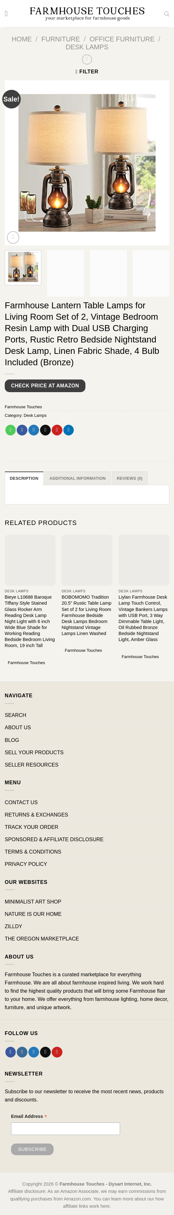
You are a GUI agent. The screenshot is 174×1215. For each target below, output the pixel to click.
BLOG (12, 740)
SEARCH (15, 715)
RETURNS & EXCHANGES (36, 814)
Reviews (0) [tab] (131, 478)
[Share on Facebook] (22, 430)
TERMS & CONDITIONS (33, 851)
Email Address (29, 1117)
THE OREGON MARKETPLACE (42, 938)
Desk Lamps (87, 47)
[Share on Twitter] (33, 430)
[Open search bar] (166, 13)
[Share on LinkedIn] (68, 430)
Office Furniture (122, 39)
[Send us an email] (45, 1052)
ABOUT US (18, 728)
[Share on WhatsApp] (10, 430)
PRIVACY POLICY (26, 864)
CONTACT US (21, 802)
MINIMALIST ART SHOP (33, 901)
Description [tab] (24, 478)
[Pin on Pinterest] (57, 430)
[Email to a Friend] (45, 430)
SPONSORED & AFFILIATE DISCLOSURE (54, 839)
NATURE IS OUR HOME (33, 914)
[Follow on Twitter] (33, 1052)
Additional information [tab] (78, 478)
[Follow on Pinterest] (57, 1052)
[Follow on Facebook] (10, 1052)
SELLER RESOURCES (31, 765)
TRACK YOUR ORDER (31, 827)
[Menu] (9, 14)
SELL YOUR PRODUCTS (34, 752)
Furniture (60, 39)
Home (22, 39)
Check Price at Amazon (45, 385)
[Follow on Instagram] (22, 1052)
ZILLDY (13, 926)
